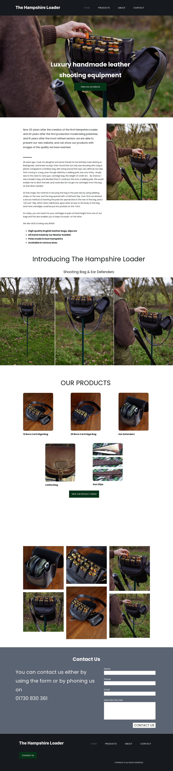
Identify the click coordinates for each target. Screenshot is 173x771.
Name (107, 668)
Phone (107, 679)
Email (107, 689)
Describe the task (113, 700)
